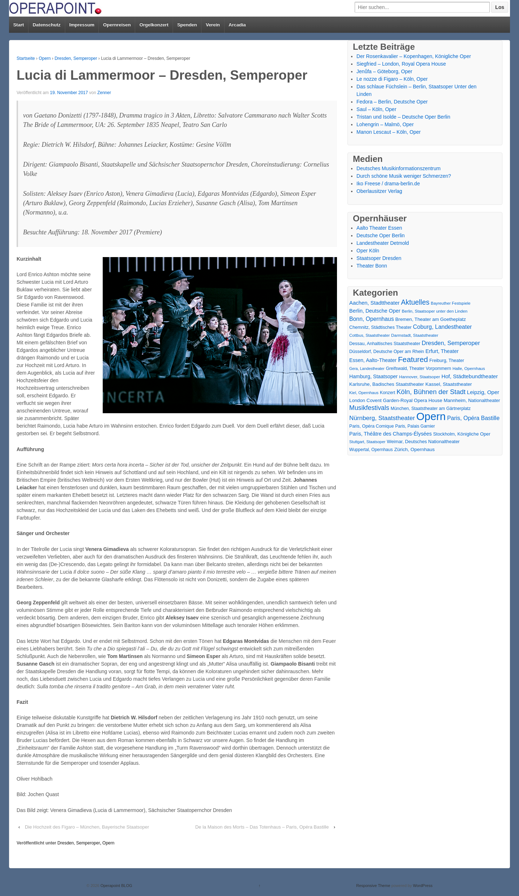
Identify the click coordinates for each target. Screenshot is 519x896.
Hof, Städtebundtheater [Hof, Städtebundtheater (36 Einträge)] (470, 376)
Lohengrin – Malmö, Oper (385, 124)
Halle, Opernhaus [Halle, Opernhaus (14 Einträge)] (468, 368)
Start (18, 24)
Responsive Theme (373, 885)
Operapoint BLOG (115, 885)
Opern (44, 58)
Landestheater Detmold (382, 243)
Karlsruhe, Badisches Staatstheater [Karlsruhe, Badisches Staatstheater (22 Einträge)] (386, 384)
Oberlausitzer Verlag (379, 191)
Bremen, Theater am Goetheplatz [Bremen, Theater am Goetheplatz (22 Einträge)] (430, 319)
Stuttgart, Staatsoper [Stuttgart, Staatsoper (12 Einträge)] (367, 442)
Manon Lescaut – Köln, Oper (388, 132)
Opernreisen (117, 24)
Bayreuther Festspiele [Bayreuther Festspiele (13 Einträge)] (450, 303)
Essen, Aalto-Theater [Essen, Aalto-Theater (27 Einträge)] (372, 360)
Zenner (104, 92)
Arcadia (237, 24)
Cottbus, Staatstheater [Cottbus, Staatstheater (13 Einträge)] (369, 335)
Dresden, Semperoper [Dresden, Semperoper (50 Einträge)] (451, 343)
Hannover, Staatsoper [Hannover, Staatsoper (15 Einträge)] (419, 376)
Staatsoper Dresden (379, 258)
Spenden (187, 24)
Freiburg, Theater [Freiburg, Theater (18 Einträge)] (446, 360)
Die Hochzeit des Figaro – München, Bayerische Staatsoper (87, 827)
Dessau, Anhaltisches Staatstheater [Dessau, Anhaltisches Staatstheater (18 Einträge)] (384, 343)
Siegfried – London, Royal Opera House (401, 64)
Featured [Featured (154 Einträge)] (413, 359)
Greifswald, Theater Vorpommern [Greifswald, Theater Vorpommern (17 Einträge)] (418, 368)
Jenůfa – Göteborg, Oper (384, 71)
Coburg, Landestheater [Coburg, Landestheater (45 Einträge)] (442, 327)
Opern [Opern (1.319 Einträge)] (431, 416)
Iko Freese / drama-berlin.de (388, 183)
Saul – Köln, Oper (376, 109)
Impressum (81, 24)
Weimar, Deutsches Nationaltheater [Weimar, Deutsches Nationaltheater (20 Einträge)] (423, 441)
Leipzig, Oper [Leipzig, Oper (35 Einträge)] (483, 392)
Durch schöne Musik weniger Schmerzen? (403, 176)
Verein (213, 24)
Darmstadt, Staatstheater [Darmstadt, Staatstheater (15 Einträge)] (414, 335)
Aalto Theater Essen (379, 228)
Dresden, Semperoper (75, 58)
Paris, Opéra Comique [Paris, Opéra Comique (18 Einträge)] (371, 426)
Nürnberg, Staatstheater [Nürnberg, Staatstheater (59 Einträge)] (382, 418)
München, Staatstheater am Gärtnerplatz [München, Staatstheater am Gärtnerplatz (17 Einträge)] (431, 408)
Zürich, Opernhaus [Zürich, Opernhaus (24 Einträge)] (414, 449)
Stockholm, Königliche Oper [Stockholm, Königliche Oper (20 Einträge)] (462, 434)
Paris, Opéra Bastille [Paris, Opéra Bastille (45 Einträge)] (473, 418)
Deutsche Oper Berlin (380, 235)
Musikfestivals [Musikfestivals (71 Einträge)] (369, 407)
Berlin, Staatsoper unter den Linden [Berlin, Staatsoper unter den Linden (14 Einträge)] (434, 311)
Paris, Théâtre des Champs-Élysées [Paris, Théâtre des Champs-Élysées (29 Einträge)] (390, 434)
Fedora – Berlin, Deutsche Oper (392, 102)
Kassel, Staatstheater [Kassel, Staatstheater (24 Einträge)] (448, 384)
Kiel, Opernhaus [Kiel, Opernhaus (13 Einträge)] (363, 392)
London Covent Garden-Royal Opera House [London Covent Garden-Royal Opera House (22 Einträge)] (395, 400)
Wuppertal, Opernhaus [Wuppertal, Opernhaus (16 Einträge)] (371, 449)
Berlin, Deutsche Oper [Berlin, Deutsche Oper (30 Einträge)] (374, 311)
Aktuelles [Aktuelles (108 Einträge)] (415, 302)
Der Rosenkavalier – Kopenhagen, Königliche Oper (413, 56)
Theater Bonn (371, 266)
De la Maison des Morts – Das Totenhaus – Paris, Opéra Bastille (262, 827)
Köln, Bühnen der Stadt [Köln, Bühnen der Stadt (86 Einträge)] (430, 392)
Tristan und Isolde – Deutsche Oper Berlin (403, 117)
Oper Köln (367, 250)
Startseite (26, 58)
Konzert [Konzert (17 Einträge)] (387, 392)
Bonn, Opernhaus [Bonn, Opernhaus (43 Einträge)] (371, 319)
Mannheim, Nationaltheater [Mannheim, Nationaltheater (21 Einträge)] (472, 400)
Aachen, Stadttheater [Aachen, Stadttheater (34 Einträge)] (374, 303)
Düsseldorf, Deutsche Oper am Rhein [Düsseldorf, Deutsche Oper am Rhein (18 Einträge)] (386, 351)
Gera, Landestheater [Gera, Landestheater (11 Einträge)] (367, 368)
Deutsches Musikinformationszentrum (398, 168)
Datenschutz (47, 24)
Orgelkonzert (153, 24)
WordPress (422, 885)
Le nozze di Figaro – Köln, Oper (392, 79)
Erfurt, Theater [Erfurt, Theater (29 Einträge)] (441, 351)
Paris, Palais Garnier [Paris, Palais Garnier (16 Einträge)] (415, 426)
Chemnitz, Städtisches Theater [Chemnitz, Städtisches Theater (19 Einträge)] (380, 327)
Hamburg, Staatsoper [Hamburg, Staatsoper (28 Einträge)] (373, 376)
